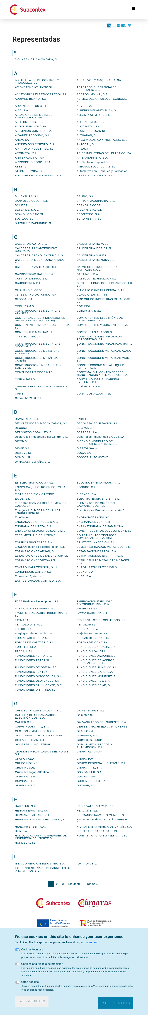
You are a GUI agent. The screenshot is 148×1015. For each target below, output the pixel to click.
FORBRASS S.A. (88, 629)
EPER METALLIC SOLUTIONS (35, 535)
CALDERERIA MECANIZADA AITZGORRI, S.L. (43, 261)
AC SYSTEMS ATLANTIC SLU (35, 87)
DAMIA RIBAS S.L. (27, 419)
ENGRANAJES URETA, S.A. (33, 526)
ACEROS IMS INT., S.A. (92, 94)
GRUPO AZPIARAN (90, 751)
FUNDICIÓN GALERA (91, 651)
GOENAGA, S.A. (88, 735)
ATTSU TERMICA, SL (29, 171)
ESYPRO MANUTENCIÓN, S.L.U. (37, 567)
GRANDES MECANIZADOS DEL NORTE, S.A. (42, 752)
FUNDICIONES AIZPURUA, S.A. (98, 655)
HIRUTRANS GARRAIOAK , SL (97, 831)
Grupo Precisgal (25, 767)
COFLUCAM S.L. (26, 306)
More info (92, 942)
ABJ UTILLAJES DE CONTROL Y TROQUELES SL (37, 81)
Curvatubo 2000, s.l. (28, 398)
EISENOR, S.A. (87, 494)
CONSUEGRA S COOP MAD (34, 372)
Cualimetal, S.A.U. (89, 386)
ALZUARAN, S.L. (88, 135)
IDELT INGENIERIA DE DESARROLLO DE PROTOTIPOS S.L (43, 869)
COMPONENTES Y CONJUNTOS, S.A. (102, 325)
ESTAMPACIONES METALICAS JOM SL (41, 555)
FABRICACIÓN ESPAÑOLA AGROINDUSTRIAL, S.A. (95, 602)
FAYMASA (21, 620)
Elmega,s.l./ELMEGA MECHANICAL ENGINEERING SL (38, 511)
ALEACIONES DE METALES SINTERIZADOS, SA (34, 116)
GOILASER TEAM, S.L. (30, 740)
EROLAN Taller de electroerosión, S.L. (40, 546)
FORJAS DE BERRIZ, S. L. (95, 638)
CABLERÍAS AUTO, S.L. (31, 243)
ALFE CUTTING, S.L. (29, 122)
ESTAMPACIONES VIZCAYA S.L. (37, 560)
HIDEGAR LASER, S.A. (30, 826)
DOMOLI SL (23, 457)
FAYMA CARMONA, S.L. (93, 613)
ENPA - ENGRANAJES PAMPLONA (100, 526)
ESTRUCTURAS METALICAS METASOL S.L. (103, 561)
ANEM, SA (22, 139)
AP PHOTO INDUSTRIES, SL (34, 148)
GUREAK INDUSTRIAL (92, 781)
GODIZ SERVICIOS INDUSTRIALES (39, 735)
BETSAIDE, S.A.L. (27, 209)
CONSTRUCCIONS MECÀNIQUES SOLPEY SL (38, 366)
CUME (19, 393)
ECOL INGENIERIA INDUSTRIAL (98, 482)
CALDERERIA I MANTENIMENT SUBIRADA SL (36, 249)
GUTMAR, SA (86, 785)
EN (124, 25)
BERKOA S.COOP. (89, 205)
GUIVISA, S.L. (24, 781)
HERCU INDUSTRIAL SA (31, 810)
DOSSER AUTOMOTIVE (93, 457)
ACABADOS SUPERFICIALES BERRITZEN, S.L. (97, 88)
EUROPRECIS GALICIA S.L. (34, 571)
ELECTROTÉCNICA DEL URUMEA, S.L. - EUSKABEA (42, 504)
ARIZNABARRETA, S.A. (92, 157)
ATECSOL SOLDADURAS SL (96, 166)
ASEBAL (20, 166)
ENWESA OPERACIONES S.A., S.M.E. (40, 530)
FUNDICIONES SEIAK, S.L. (95, 685)
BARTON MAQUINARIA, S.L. (96, 200)
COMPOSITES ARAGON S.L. (96, 332)
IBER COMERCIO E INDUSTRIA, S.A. (40, 863)
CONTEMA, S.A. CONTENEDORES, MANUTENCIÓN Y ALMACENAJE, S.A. (102, 373)
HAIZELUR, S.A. (26, 806)
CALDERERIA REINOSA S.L (95, 259)
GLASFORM (85, 731)
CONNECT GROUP (28, 336)
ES (119, 25)
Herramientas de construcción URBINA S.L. (102, 820)
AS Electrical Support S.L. (94, 162)
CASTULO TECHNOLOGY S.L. (97, 278)
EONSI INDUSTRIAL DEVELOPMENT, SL (104, 530)
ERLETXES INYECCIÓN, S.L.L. (97, 542)
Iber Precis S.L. (87, 863)
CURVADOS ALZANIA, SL (94, 393)
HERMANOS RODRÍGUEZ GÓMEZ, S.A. (42, 819)
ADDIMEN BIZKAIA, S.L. (31, 98)
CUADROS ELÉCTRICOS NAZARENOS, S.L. (41, 387)
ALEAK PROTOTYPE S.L (93, 114)
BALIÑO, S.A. (86, 196)
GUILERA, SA (86, 776)
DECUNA (21, 427)
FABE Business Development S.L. (37, 601)
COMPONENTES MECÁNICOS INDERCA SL (42, 326)
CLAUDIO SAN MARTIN (92, 294)
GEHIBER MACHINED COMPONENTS (102, 726)
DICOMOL (21, 441)
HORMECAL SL (25, 842)
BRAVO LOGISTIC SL (29, 214)
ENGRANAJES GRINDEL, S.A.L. (36, 521)
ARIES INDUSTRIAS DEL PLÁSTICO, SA (104, 153)
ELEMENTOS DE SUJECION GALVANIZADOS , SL (96, 504)
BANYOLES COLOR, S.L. (32, 200)
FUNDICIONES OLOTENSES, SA (37, 680)
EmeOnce (21, 517)
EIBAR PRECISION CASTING (34, 494)
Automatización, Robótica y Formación (102, 171)
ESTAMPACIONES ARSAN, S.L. (36, 551)
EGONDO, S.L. (87, 487)
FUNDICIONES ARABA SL (32, 660)
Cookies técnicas (32, 949)
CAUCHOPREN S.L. (28, 283)
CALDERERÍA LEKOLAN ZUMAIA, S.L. (41, 255)
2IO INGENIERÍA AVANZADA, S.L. (37, 59)
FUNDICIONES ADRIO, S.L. (33, 655)
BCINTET (21, 205)
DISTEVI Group (87, 448)
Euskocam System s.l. (29, 576)
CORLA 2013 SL (26, 379)
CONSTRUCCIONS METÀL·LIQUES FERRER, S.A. (100, 366)
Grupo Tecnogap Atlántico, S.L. (35, 772)
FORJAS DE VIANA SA (92, 642)
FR (129, 25)
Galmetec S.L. (86, 715)
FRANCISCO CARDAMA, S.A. (96, 646)
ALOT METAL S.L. (89, 126)
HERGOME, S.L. (88, 810)
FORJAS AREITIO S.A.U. (31, 638)
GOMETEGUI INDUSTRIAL (33, 744)
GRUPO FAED (24, 758)
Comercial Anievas (89, 310)
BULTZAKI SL (24, 218)
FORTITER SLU (25, 646)
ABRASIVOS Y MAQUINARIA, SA (99, 80)
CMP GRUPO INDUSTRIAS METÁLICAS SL (103, 300)
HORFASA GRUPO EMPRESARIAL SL (102, 835)
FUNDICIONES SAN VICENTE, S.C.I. (40, 685)
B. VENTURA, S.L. (27, 196)
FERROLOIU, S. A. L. (29, 624)
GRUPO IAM (85, 758)
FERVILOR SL (86, 624)
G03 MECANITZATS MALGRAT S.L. (38, 710)
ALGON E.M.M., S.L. (90, 122)
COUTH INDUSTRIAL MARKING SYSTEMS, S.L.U (98, 380)
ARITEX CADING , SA (29, 157)
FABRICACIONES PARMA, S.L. (36, 608)
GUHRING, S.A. (25, 776)
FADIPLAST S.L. (88, 608)
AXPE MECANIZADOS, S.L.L (96, 175)
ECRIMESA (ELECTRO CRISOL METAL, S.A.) (41, 488)
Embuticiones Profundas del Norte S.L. (102, 510)
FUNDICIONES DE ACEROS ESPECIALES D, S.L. (96, 661)
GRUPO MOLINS (26, 763)
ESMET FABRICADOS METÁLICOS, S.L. (104, 546)
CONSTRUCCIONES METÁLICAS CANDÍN (37, 359)
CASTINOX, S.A (87, 274)
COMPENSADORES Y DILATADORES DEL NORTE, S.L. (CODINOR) (40, 319)
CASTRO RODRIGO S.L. (31, 278)
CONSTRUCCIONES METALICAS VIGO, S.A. (103, 359)
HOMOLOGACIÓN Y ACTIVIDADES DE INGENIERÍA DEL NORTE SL (41, 837)
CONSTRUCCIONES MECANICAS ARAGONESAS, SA (99, 337)
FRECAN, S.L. (24, 651)
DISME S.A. (23, 448)
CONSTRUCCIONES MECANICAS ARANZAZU (37, 312)
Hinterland (22, 831)
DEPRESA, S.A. (87, 432)
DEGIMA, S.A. (86, 427)
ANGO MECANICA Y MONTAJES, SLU (102, 139)
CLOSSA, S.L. (24, 299)
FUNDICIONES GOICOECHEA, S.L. (38, 676)
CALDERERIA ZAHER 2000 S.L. (36, 267)
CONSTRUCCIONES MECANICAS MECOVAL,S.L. (37, 345)
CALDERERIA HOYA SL (92, 243)
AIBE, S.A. (22, 110)
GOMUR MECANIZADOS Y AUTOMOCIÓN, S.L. (95, 745)
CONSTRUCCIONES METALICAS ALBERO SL (37, 352)
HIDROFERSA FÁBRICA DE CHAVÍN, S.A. (105, 826)
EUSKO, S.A (85, 571)
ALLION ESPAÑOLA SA (30, 126)
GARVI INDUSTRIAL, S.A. (32, 726)
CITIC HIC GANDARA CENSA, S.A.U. (101, 290)
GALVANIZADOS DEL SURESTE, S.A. (102, 722)
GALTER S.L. (24, 722)
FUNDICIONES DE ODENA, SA (36, 667)
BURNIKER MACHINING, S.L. (35, 223)
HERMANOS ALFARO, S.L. (33, 815)
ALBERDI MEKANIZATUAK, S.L (98, 110)
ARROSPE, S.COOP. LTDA (33, 162)
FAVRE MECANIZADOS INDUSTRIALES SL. (41, 614)
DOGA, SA (84, 452)
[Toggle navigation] (133, 9)
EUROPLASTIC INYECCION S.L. (98, 567)
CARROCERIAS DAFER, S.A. (34, 274)
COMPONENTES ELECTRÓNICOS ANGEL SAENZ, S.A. (100, 319)
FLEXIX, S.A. (23, 629)
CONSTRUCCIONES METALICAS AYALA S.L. (104, 352)
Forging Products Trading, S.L (35, 633)
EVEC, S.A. (84, 576)
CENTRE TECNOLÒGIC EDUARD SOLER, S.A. (105, 284)
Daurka (81, 419)
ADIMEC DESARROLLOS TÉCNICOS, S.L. (102, 100)
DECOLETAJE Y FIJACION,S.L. (98, 423)
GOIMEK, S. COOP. (90, 740)
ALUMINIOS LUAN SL (91, 130)
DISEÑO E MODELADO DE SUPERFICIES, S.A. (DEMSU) (97, 442)
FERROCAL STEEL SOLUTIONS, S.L (101, 620)
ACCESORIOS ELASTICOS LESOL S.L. (41, 94)
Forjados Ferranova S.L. (93, 633)
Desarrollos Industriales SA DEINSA (100, 436)
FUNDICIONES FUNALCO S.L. (97, 667)
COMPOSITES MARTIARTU (33, 332)
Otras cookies (30, 982)
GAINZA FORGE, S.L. (91, 710)
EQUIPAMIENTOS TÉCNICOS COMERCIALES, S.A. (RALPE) (97, 536)
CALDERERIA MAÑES (91, 255)
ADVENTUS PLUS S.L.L (31, 106)
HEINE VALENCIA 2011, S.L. (96, 806)
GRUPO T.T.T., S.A (89, 767)
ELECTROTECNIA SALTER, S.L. (98, 498)
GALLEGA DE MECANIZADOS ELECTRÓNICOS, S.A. (35, 716)
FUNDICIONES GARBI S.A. (95, 671)
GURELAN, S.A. (25, 785)
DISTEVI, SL (23, 452)
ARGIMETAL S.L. (26, 153)
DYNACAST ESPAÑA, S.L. (32, 461)
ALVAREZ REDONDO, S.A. (33, 135)
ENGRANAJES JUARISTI (93, 521)
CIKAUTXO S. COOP (29, 290)
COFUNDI (83, 306)
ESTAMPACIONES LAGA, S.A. (97, 551)
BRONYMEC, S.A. (89, 214)
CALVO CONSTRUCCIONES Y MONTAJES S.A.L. (97, 268)
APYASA (82, 148)
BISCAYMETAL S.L (89, 209)
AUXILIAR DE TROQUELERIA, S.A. (38, 175)
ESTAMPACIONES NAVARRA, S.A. (100, 555)
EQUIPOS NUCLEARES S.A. (34, 542)
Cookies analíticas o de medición (42, 964)
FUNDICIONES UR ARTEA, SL (35, 689)
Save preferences (31, 1001)
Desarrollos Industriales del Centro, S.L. (41, 436)
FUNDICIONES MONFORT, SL (97, 676)
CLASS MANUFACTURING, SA (35, 294)
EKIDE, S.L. (23, 498)
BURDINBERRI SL (89, 218)
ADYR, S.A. (84, 106)
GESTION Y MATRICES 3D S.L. (36, 731)
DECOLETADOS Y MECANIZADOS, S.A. (42, 423)
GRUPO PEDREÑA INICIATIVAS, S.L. (102, 763)
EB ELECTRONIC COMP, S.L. (35, 482)
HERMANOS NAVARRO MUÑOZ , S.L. (102, 815)
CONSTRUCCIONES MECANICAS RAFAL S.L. (104, 345)
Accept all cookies (116, 1003)
